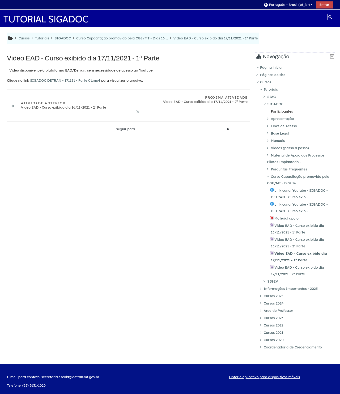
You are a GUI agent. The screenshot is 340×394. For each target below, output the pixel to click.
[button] (288, 4)
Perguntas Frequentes (292, 169)
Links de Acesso (287, 126)
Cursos (269, 82)
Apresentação (286, 119)
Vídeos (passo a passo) (293, 148)
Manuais (281, 141)
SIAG (275, 97)
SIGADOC (279, 104)
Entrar (324, 5)
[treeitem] (297, 207)
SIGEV (276, 281)
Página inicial (275, 67)
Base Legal (283, 133)
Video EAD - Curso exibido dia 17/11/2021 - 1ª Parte (215, 38)
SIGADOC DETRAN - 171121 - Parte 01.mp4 (65, 80)
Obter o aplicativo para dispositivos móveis (264, 377)
